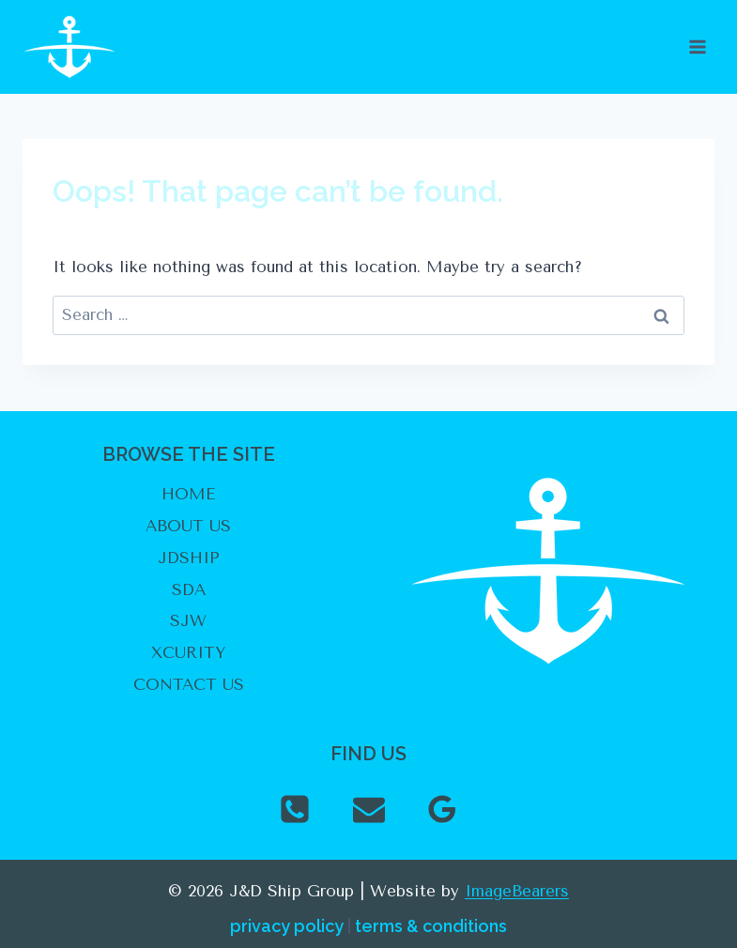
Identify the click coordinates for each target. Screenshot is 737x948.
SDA (189, 589)
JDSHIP (189, 557)
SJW (188, 620)
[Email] (369, 809)
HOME (188, 493)
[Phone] (295, 809)
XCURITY (188, 652)
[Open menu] (697, 46)
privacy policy (287, 926)
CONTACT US (188, 684)
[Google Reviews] (442, 809)
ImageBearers (517, 890)
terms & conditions (431, 926)
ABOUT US (188, 525)
